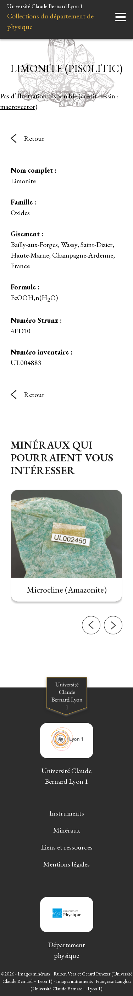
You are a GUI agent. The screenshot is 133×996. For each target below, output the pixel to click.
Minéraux (66, 830)
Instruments (66, 813)
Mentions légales (66, 864)
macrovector (17, 106)
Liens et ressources (67, 847)
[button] (91, 636)
